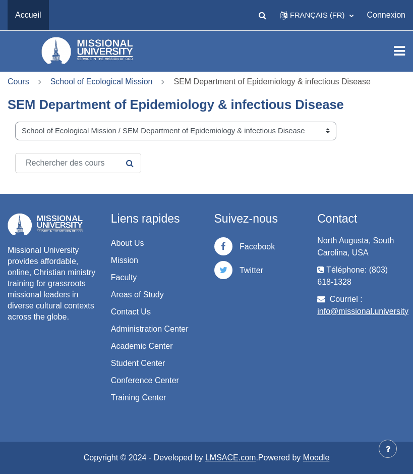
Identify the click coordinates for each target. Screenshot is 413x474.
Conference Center (145, 380)
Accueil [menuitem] (28, 15)
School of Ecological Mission (101, 81)
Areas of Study (137, 294)
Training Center (138, 397)
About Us (127, 243)
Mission (124, 260)
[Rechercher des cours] (78, 163)
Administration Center (150, 329)
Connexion (386, 15)
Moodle (316, 457)
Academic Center (142, 346)
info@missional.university (362, 311)
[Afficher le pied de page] (388, 449)
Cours (18, 81)
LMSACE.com (230, 457)
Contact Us (131, 311)
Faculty (124, 277)
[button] (263, 15)
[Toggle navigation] (399, 51)
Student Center (138, 363)
